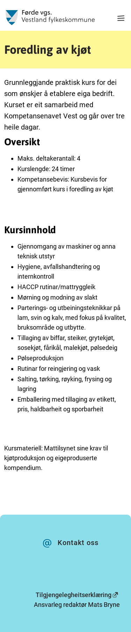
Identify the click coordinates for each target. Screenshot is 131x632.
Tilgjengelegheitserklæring (73, 594)
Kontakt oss (78, 542)
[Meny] (120, 19)
